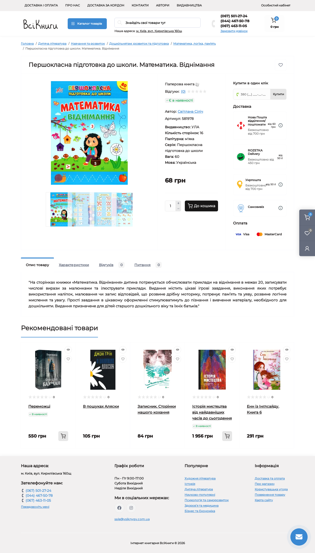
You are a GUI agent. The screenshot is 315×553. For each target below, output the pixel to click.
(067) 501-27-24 (233, 16)
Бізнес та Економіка (200, 511)
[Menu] (87, 23)
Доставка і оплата (41, 5)
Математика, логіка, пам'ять (194, 43)
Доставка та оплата (270, 478)
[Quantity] (170, 206)
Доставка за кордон (105, 5)
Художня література (200, 478)
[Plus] (178, 203)
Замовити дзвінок (234, 31)
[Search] (119, 23)
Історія (190, 484)
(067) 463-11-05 (233, 26)
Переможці (39, 406)
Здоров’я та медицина (202, 505)
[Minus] (178, 209)
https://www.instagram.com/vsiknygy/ (131, 508)
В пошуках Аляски (101, 406)
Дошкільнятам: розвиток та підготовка (139, 43)
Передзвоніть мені (35, 507)
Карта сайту (264, 500)
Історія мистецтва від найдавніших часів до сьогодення (212, 412)
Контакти (140, 5)
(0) (183, 91)
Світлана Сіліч (190, 111)
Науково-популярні (200, 495)
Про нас (72, 5)
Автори (162, 5)
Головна (27, 43)
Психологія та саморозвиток (207, 500)
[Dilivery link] (281, 125)
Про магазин (264, 484)
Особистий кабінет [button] (275, 5)
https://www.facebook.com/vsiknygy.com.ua (119, 508)
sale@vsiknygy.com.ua (132, 519)
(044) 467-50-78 (234, 21)
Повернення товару (270, 495)
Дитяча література (52, 43)
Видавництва (189, 5)
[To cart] (63, 436)
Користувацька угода (271, 489)
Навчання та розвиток (88, 43)
